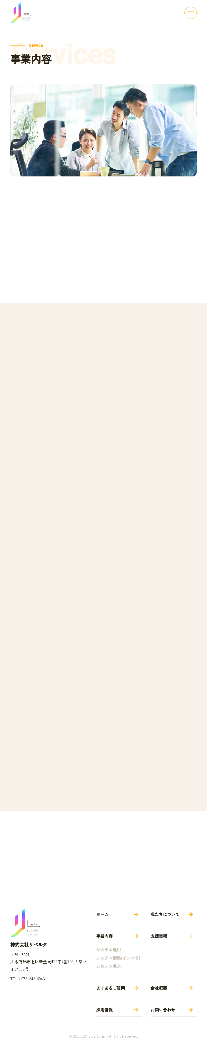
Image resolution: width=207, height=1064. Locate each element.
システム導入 (108, 966)
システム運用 (108, 949)
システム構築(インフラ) (118, 958)
